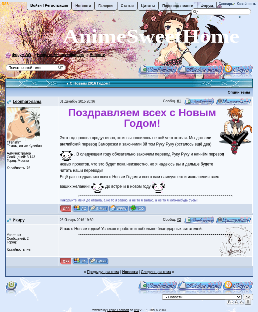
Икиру (19, 220)
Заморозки (108, 144)
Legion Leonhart (118, 310)
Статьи (127, 6)
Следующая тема (156, 272)
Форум (207, 6)
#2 (179, 220)
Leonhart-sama (27, 101)
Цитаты (148, 6)
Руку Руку (165, 144)
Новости (83, 6)
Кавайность (246, 4)
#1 (179, 101)
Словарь (225, 4)
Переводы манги (177, 6)
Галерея (105, 6)
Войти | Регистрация (49, 5)
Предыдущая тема (103, 272)
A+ (230, 301)
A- (241, 302)
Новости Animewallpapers (60, 55)
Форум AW (22, 55)
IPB (136, 310)
